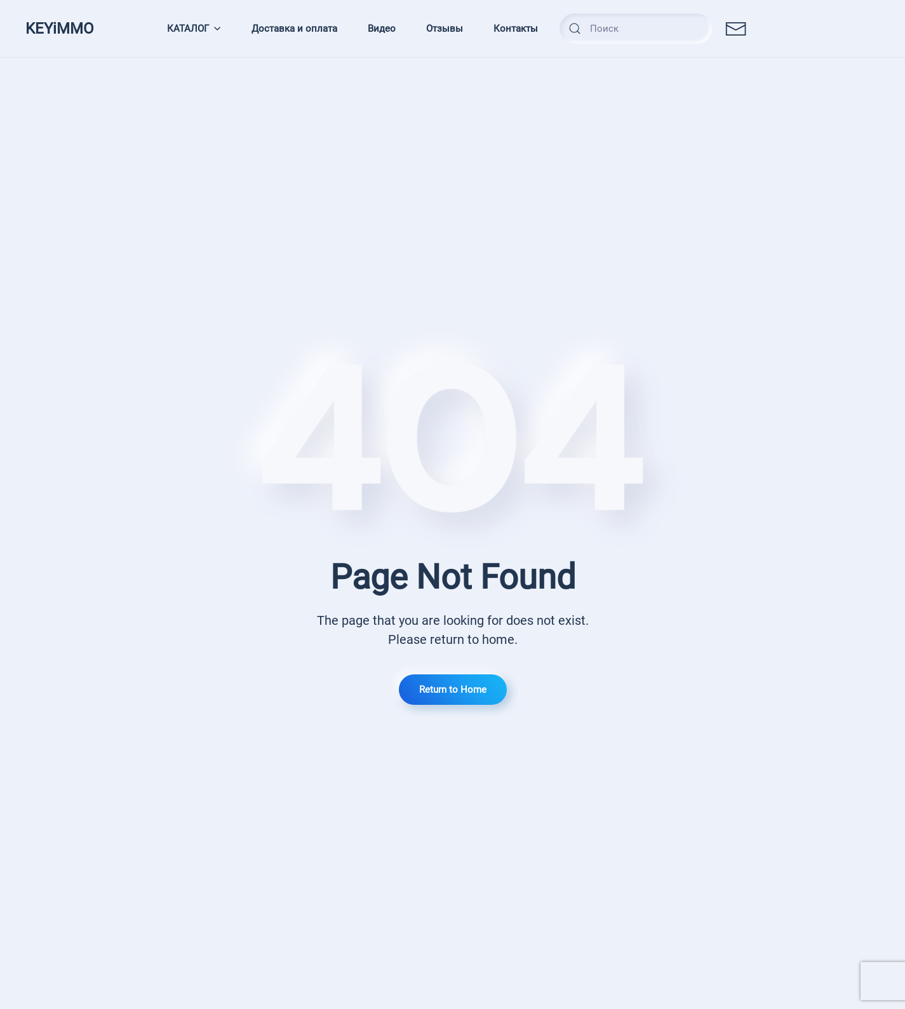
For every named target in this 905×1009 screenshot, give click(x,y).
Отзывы (444, 28)
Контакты (515, 28)
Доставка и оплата (294, 28)
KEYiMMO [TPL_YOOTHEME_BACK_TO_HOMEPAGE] (59, 28)
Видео (382, 28)
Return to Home (452, 689)
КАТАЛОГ (194, 28)
